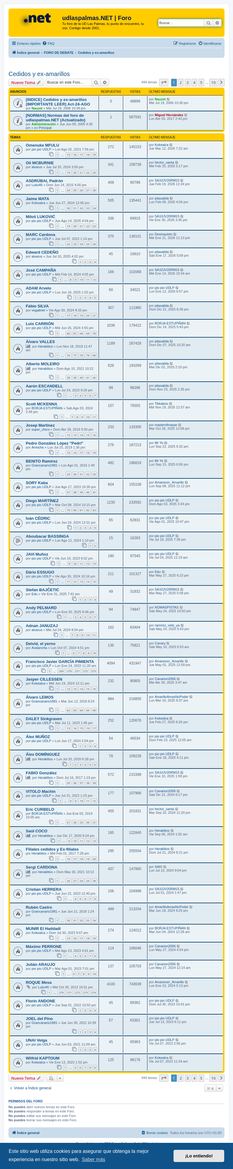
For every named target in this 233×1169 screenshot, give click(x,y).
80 (94, 355)
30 (68, 208)
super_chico (40, 429)
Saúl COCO (36, 831)
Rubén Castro (39, 907)
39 (74, 378)
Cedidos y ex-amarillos (39, 74)
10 (81, 280)
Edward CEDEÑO (42, 252)
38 (68, 378)
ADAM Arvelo (38, 288)
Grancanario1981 (44, 465)
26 (81, 190)
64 (81, 710)
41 (87, 378)
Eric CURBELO (40, 809)
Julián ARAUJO (40, 964)
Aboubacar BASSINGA (47, 536)
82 (87, 510)
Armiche (38, 447)
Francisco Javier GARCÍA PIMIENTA (60, 661)
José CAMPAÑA (41, 270)
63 (74, 710)
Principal (45, 128)
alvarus (37, 167)
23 (94, 173)
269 (61, 671)
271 (77, 671)
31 (74, 208)
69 (87, 333)
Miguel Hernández (169, 115)
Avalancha (39, 648)
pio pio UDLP (41, 149)
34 (94, 208)
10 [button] (213, 82)
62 (68, 710)
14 (81, 435)
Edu (158, 572)
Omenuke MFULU (42, 145)
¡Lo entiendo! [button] (199, 1155)
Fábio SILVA (37, 306)
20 (74, 173)
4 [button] (194, 82)
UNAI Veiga (36, 1040)
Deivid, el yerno (40, 643)
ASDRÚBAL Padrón (44, 181)
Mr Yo (159, 443)
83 (94, 510)
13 (74, 435)
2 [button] (181, 82)
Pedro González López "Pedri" (54, 443)
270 (69, 671)
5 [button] (201, 82)
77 (74, 355)
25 (74, 190)
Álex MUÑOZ (38, 736)
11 (87, 280)
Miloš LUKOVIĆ (40, 216)
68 (81, 333)
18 (87, 155)
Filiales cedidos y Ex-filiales (52, 849)
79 (87, 355)
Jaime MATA (37, 198)
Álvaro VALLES (40, 341)
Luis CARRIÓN (40, 323)
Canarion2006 (165, 679)
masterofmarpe (166, 425)
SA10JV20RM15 (167, 180)
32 (81, 208)
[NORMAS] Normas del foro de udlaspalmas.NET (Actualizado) (55, 117)
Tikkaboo (161, 403)
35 (68, 783)
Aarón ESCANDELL (44, 386)
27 (87, 190)
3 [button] (188, 82)
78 (81, 355)
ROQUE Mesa (39, 982)
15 (68, 155)
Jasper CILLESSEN (44, 679)
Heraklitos (45, 346)
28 (94, 190)
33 (87, 208)
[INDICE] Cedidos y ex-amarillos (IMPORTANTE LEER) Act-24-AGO (58, 101)
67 (74, 333)
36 (74, 783)
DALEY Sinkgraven (44, 718)
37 (68, 492)
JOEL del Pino (39, 1018)
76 (68, 355)
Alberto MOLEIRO (42, 364)
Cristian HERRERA (44, 889)
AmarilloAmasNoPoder (171, 697)
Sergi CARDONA (41, 867)
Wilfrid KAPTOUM (42, 1058)
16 (74, 155)
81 (81, 510)
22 (87, 173)
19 (94, 155)
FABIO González (41, 773)
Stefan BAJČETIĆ (42, 590)
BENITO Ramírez (42, 461)
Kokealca (161, 145)
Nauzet (37, 108)
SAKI (158, 867)
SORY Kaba (37, 482)
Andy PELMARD (41, 607)
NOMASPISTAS (167, 607)
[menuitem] (48, 43)
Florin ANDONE (40, 1001)
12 (94, 280)
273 (93, 671)
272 (85, 671)
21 (81, 173)
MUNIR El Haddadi (43, 928)
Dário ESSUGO (40, 572)
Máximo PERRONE (44, 946)
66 (68, 333)
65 (87, 710)
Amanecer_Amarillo (169, 482)
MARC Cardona (40, 234)
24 (68, 190)
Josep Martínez (40, 425)
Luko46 (37, 185)
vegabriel (38, 310)
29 (68, 474)
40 (81, 378)
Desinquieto (163, 234)
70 (94, 333)
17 (81, 155)
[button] (163, 82)
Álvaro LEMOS (40, 697)
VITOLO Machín (41, 791)
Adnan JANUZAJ (42, 625)
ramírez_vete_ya (167, 625)
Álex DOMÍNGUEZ (43, 754)
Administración (44, 124)
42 (94, 378)
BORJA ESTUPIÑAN (170, 323)
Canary (160, 643)
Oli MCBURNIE (40, 163)
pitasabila (162, 198)
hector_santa (164, 162)
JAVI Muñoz (37, 554)
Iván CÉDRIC (38, 518)
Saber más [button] (93, 1159)
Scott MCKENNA (41, 404)
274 (93, 992)
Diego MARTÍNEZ (42, 500)
